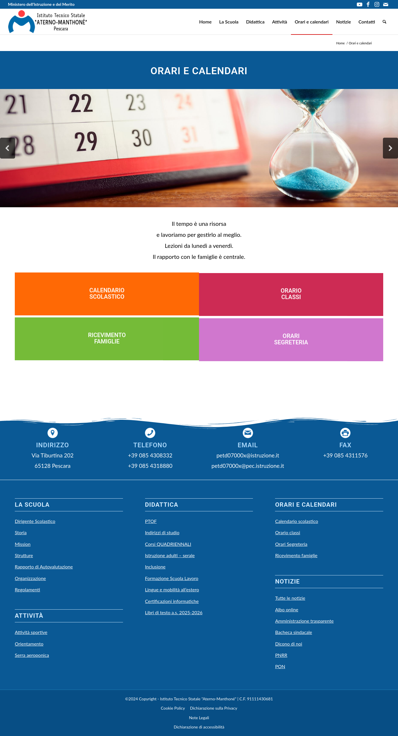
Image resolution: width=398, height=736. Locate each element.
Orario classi (287, 532)
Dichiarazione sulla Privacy (213, 708)
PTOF (151, 521)
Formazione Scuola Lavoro (171, 578)
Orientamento (29, 643)
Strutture (24, 555)
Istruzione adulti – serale (170, 555)
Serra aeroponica (32, 655)
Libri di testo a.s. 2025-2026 (173, 612)
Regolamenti (27, 589)
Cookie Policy (173, 708)
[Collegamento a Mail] (385, 4)
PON (280, 666)
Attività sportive (31, 632)
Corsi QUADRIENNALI (168, 544)
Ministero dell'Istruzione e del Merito (41, 4)
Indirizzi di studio (162, 532)
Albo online (286, 609)
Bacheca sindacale (293, 632)
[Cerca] (384, 21)
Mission (22, 544)
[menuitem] (205, 21)
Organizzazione (30, 578)
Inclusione (155, 566)
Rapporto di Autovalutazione (44, 566)
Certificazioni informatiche (172, 601)
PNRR (281, 655)
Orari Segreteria (291, 544)
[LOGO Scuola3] (47, 21)
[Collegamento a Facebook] (368, 4)
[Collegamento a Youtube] (359, 4)
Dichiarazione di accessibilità (199, 726)
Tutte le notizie (290, 598)
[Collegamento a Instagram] (377, 4)
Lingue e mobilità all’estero (172, 589)
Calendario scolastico (296, 521)
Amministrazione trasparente (304, 621)
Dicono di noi (288, 643)
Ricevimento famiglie (296, 555)
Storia (21, 532)
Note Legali (199, 717)
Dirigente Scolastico (35, 521)
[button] (7, 148)
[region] (199, 148)
